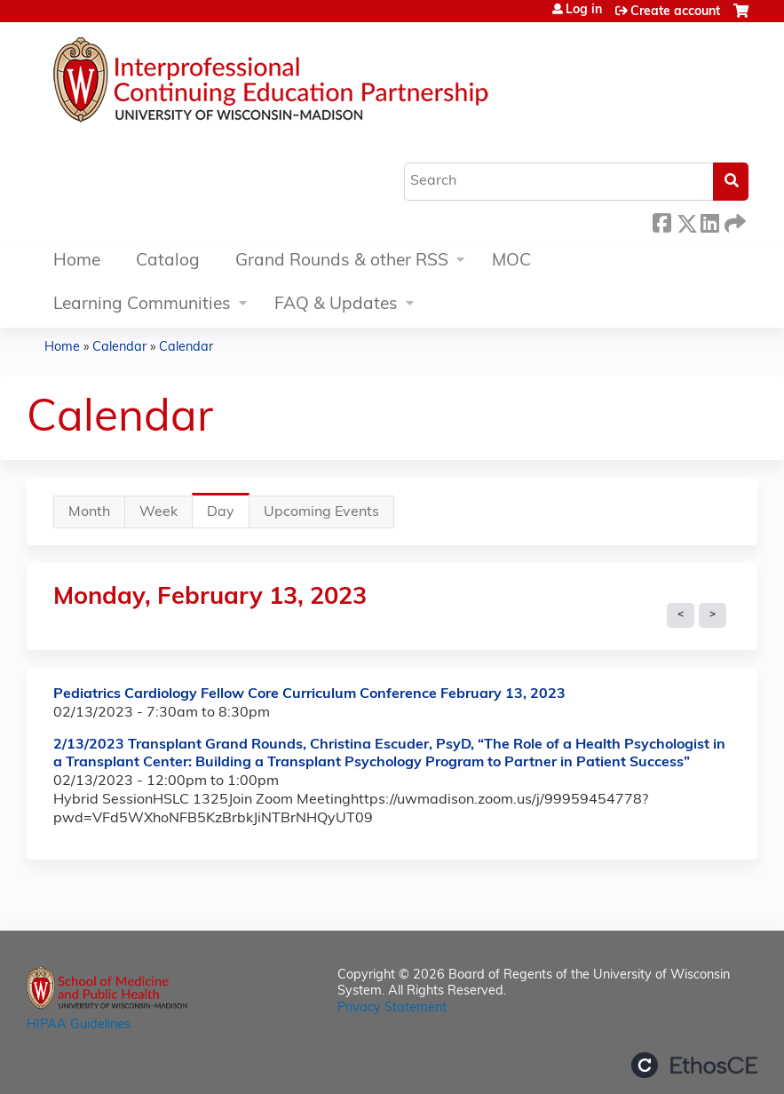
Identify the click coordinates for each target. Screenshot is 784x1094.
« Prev (680, 615)
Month (89, 512)
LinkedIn (709, 221)
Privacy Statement (392, 1008)
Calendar (119, 347)
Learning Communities (142, 305)
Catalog (168, 261)
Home (76, 261)
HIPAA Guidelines (79, 1025)
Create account (675, 12)
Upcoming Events (321, 512)
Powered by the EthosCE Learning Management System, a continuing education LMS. (694, 1065)
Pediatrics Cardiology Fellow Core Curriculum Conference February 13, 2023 (309, 694)
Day (228, 516)
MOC (511, 261)
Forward (733, 221)
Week (158, 512)
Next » (712, 615)
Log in (584, 10)
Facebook (661, 221)
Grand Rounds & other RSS (341, 261)
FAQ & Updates (336, 305)
